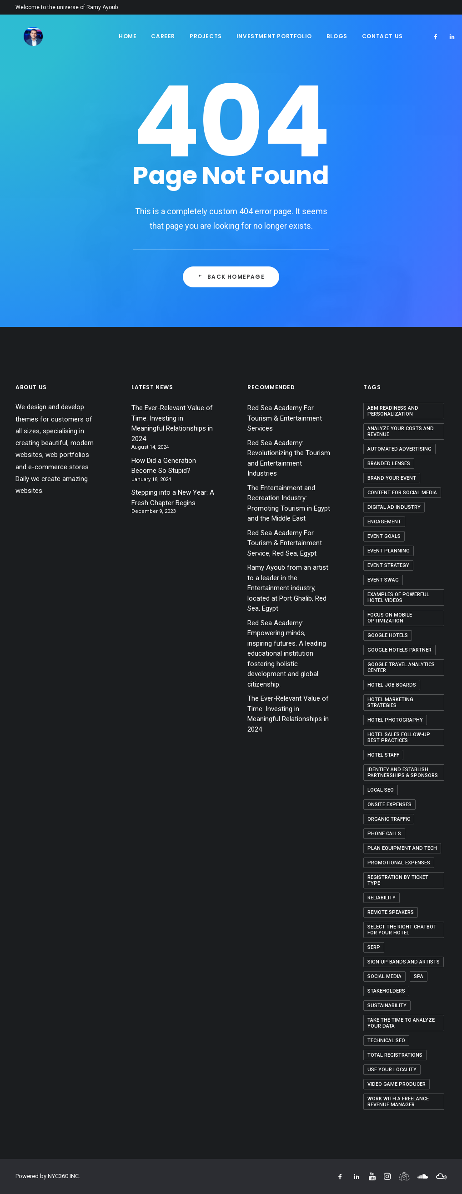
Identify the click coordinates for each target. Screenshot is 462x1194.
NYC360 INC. (64, 1176)
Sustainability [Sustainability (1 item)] (387, 1005)
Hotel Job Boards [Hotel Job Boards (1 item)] (391, 685)
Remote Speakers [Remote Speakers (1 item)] (390, 912)
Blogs (336, 36)
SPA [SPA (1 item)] (418, 976)
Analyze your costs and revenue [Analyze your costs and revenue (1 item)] (400, 431)
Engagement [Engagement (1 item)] (384, 522)
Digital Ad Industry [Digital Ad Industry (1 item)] (394, 507)
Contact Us (382, 36)
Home (127, 36)
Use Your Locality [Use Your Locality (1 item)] (392, 1070)
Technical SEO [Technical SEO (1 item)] (386, 1040)
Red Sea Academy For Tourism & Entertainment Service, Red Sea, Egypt (284, 543)
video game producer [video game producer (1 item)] (396, 1084)
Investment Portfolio (274, 36)
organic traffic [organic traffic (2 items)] (388, 819)
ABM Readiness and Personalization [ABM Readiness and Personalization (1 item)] (392, 411)
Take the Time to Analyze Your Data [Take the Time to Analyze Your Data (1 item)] (401, 1023)
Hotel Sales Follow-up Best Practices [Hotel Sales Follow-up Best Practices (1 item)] (398, 737)
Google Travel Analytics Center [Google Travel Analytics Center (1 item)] (401, 667)
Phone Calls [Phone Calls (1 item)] (384, 834)
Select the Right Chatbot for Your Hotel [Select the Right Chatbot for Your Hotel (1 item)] (402, 930)
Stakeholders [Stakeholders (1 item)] (386, 991)
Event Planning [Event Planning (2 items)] (388, 551)
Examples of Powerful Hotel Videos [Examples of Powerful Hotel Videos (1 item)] (398, 597)
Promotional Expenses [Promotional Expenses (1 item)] (398, 863)
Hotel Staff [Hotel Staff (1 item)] (383, 755)
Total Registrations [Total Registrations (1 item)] (394, 1055)
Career (163, 36)
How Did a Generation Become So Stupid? (163, 466)
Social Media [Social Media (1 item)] (384, 976)
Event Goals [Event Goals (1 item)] (384, 536)
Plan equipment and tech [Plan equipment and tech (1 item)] (402, 848)
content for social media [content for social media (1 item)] (402, 493)
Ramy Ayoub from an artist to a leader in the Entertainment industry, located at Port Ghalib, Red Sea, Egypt (287, 587)
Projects (206, 36)
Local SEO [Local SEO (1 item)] (380, 790)
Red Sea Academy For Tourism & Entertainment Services (284, 418)
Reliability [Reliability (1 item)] (381, 898)
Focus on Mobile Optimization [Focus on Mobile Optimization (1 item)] (389, 618)
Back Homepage (231, 277)
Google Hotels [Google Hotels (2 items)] (387, 635)
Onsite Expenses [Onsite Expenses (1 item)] (389, 805)
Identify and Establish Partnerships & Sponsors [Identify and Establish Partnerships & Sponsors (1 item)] (402, 772)
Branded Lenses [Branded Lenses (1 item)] (388, 464)
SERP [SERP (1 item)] (373, 947)
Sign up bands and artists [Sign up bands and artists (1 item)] (403, 962)
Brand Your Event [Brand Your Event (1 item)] (391, 478)
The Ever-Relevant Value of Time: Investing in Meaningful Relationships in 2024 (172, 423)
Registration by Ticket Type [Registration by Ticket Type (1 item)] (397, 880)
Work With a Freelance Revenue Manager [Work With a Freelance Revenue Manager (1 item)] (398, 1102)
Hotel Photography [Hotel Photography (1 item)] (395, 720)
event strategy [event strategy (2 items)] (388, 565)
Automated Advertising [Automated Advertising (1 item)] (399, 449)
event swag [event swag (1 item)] (383, 580)
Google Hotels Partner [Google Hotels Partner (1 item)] (399, 650)
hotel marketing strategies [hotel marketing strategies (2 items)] (390, 702)
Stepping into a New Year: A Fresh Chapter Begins (172, 497)
